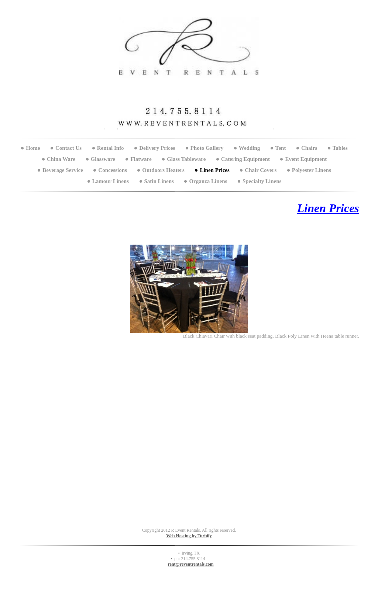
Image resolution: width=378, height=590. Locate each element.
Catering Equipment (245, 159)
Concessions (112, 170)
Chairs (309, 148)
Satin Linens (159, 181)
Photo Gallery (207, 148)
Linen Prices (214, 170)
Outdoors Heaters (163, 170)
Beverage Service (62, 170)
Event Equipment (306, 159)
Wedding (249, 148)
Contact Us (68, 148)
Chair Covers (260, 170)
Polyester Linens (311, 170)
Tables (340, 148)
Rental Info (110, 148)
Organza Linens (208, 181)
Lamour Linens (110, 181)
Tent (280, 148)
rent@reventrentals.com (190, 564)
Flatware (140, 159)
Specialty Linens (262, 181)
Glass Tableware (186, 159)
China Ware (61, 159)
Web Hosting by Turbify (189, 535)
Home (33, 148)
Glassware (103, 159)
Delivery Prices (157, 148)
